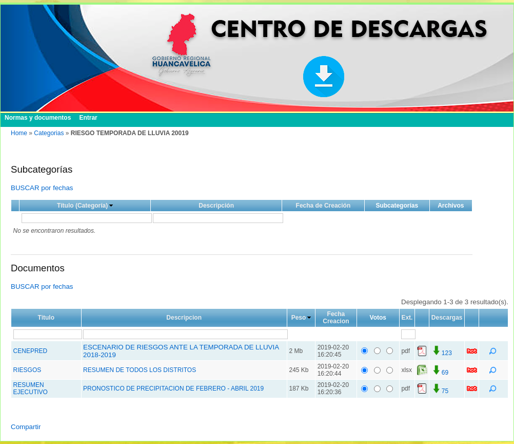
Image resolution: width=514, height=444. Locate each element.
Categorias (49, 133)
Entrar (88, 117)
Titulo (46, 317)
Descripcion (184, 317)
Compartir (26, 427)
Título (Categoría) (82, 205)
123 (441, 353)
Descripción (216, 205)
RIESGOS (27, 370)
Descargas (447, 317)
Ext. (406, 317)
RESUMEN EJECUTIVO (30, 388)
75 (439, 391)
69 (439, 372)
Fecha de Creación (323, 205)
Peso (298, 317)
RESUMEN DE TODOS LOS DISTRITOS (139, 370)
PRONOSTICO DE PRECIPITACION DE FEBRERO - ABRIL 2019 (173, 388)
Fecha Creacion (336, 317)
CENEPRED (30, 351)
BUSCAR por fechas (42, 188)
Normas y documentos (38, 117)
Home (19, 133)
